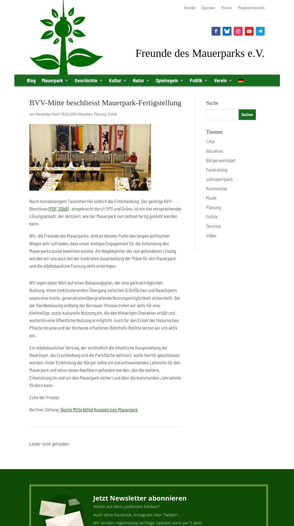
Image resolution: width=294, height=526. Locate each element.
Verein (220, 80)
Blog (31, 80)
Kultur (115, 80)
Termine (213, 226)
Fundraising (216, 169)
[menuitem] (240, 81)
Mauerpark (52, 80)
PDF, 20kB (59, 208)
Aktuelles (85, 114)
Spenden (208, 8)
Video (211, 235)
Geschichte (86, 80)
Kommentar (217, 188)
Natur (138, 80)
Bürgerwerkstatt (221, 160)
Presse (226, 8)
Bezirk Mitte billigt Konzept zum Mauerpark (99, 409)
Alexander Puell (47, 114)
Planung (100, 114)
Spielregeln (167, 80)
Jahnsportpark (219, 179)
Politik (196, 80)
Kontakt (190, 8)
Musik (211, 198)
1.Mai (210, 141)
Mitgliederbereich (251, 8)
